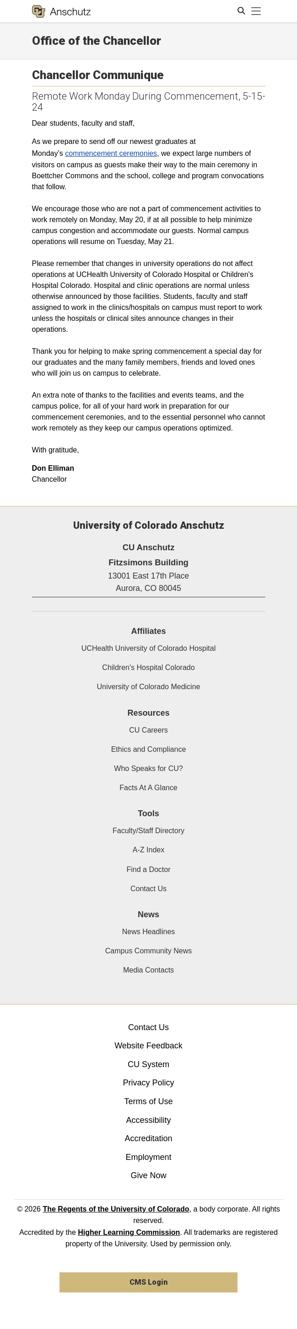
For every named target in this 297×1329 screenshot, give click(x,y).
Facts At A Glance (148, 788)
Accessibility (148, 1120)
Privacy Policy (148, 1082)
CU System (148, 1064)
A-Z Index (148, 850)
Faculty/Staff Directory (148, 831)
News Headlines (148, 932)
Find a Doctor (148, 869)
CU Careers (148, 730)
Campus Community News (148, 951)
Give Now (148, 1175)
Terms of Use (148, 1101)
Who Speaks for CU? (148, 768)
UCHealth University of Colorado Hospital (148, 648)
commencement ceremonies (111, 153)
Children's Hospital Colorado (148, 667)
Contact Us (148, 889)
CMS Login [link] (148, 1282)
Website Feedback (148, 1045)
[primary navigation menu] (256, 11)
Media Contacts (148, 970)
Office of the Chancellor (96, 41)
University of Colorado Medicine (148, 687)
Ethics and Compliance (148, 749)
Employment (148, 1157)
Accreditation (148, 1138)
